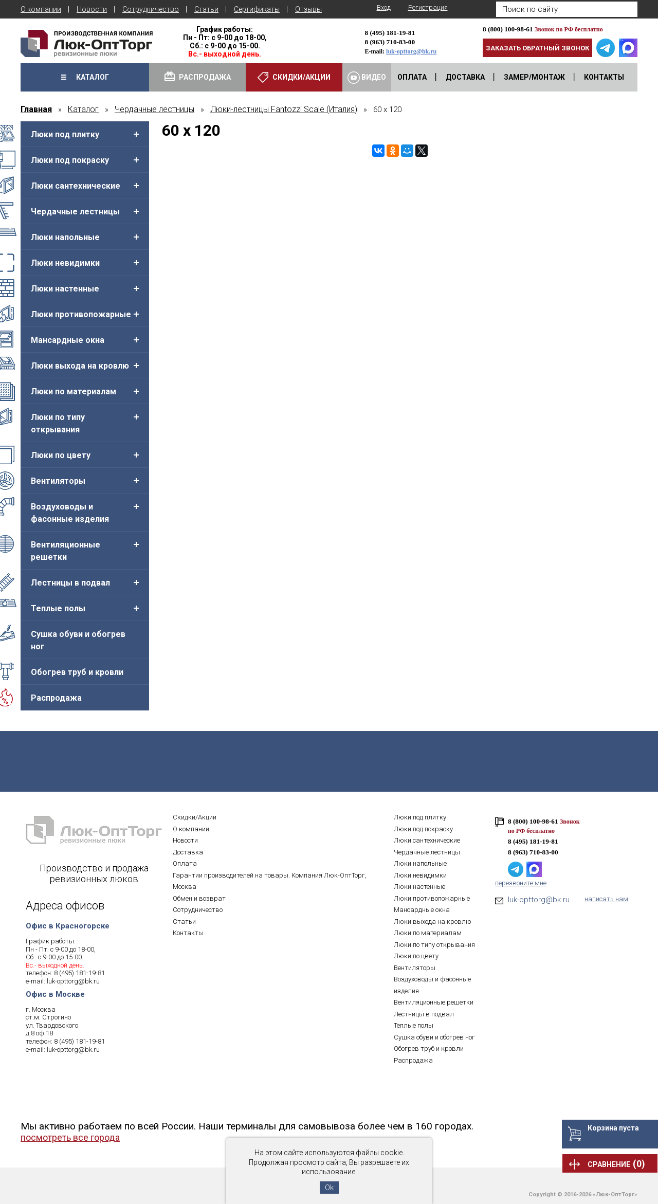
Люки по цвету (60, 455)
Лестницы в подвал (70, 583)
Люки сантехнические (75, 186)
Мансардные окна (67, 340)
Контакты (188, 933)
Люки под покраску (70, 160)
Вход (384, 7)
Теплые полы (58, 608)
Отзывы (308, 9)
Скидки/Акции (194, 817)
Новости (92, 9)
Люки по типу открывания (58, 423)
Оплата (185, 863)
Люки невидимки (65, 263)
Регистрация (428, 7)
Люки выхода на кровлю (80, 366)
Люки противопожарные (81, 314)
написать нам (606, 899)
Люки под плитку (65, 134)
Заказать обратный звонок (537, 48)
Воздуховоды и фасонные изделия (70, 513)
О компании (41, 9)
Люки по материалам (73, 391)
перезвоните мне (520, 883)
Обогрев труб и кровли (77, 672)
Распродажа (56, 698)
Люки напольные (65, 237)
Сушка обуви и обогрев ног (78, 640)
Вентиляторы (58, 481)
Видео (367, 77)
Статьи (206, 9)
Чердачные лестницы (75, 211)
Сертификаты (257, 9)
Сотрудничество (150, 9)
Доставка (188, 852)
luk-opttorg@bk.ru (411, 51)
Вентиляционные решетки (65, 551)
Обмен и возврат (199, 898)
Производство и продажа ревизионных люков (94, 873)
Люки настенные (65, 289)
